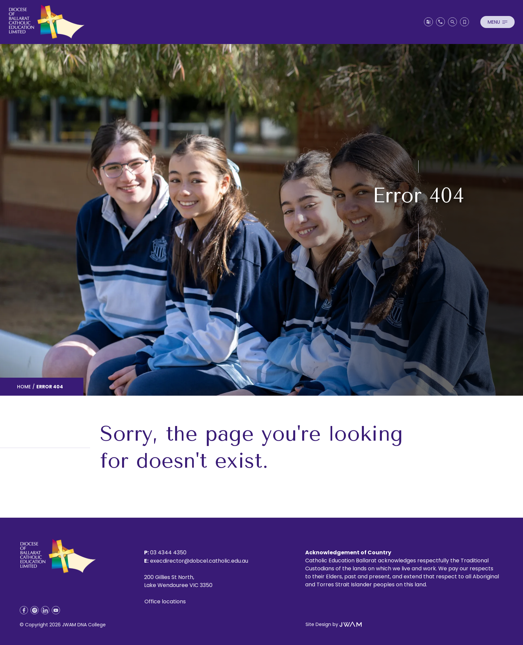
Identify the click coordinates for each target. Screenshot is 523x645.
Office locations (165, 601)
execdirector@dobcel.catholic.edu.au (199, 561)
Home (24, 386)
